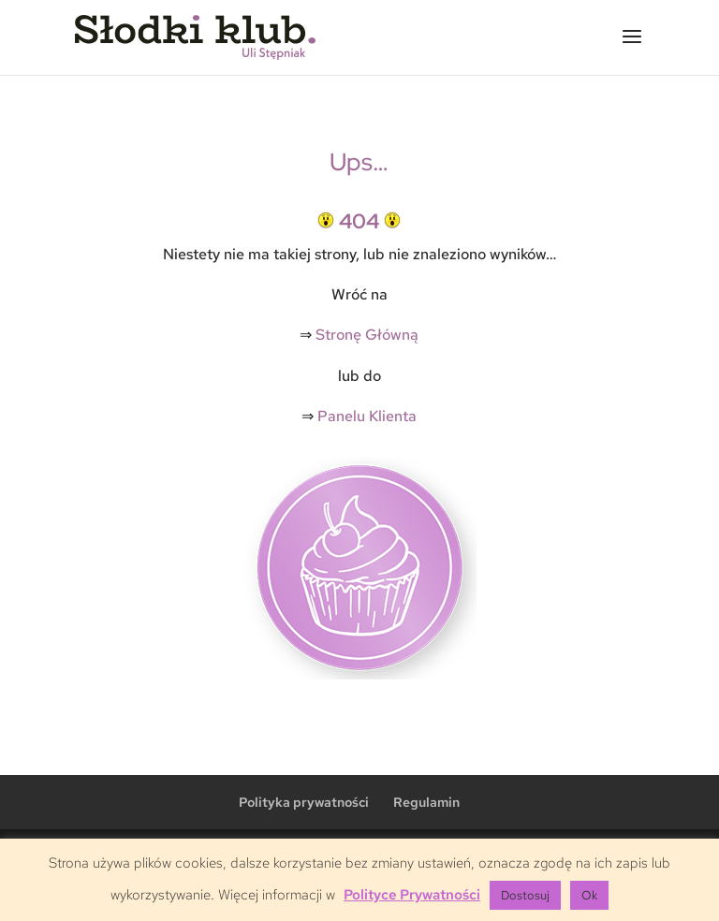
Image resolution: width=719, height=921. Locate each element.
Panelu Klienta (367, 416)
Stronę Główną (366, 334)
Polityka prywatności (304, 802)
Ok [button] (589, 895)
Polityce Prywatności (412, 894)
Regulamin (426, 802)
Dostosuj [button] (525, 895)
